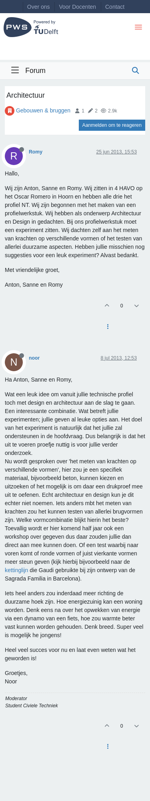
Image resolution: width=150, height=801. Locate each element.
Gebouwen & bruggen (43, 110)
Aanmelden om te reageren (112, 125)
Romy (35, 152)
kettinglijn (16, 570)
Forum (35, 71)
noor (34, 358)
